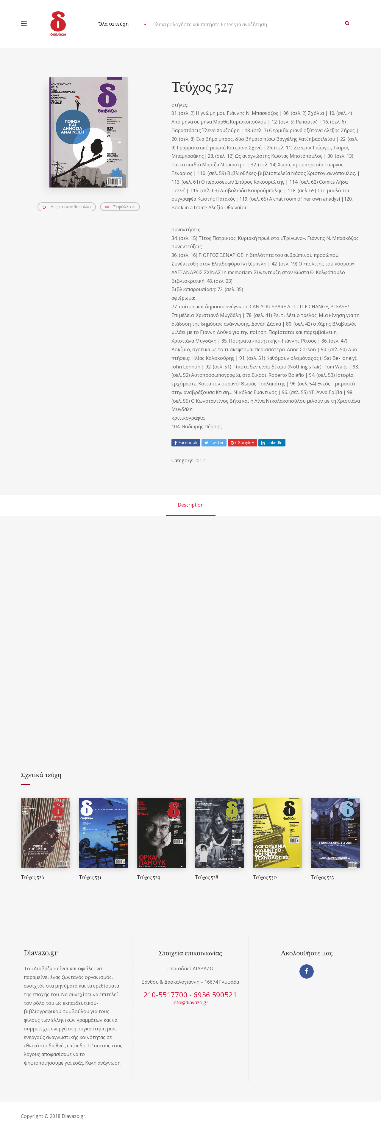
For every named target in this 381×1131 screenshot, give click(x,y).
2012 (199, 460)
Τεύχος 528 (206, 877)
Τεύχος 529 (148, 877)
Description (191, 505)
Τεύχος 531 (90, 877)
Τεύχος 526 (32, 877)
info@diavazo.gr (190, 1002)
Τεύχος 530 (265, 877)
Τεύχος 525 (322, 877)
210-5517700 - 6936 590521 (190, 994)
